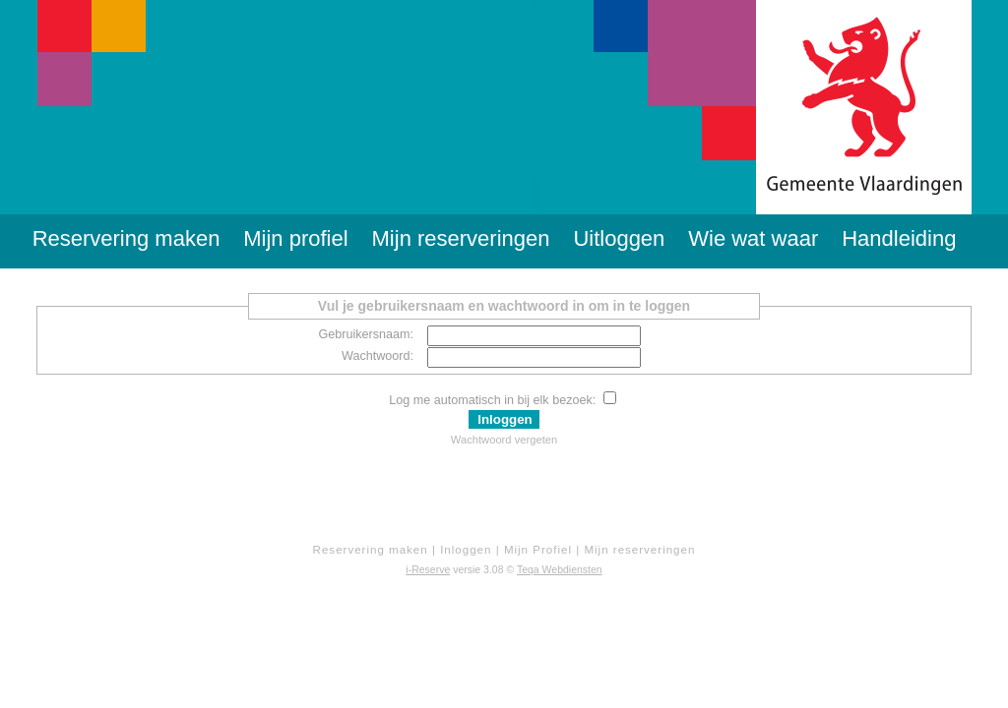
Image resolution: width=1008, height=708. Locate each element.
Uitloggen (618, 238)
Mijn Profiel (538, 550)
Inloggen (465, 550)
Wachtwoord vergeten (504, 439)
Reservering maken (126, 238)
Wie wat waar (753, 238)
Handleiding (899, 238)
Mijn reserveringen (461, 238)
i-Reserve (428, 569)
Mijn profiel (295, 238)
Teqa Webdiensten (559, 569)
